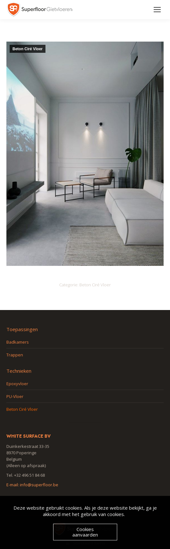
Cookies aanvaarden (85, 532)
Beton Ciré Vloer (27, 49)
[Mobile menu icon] (157, 9)
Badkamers (17, 342)
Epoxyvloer (17, 383)
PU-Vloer (14, 396)
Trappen (14, 355)
